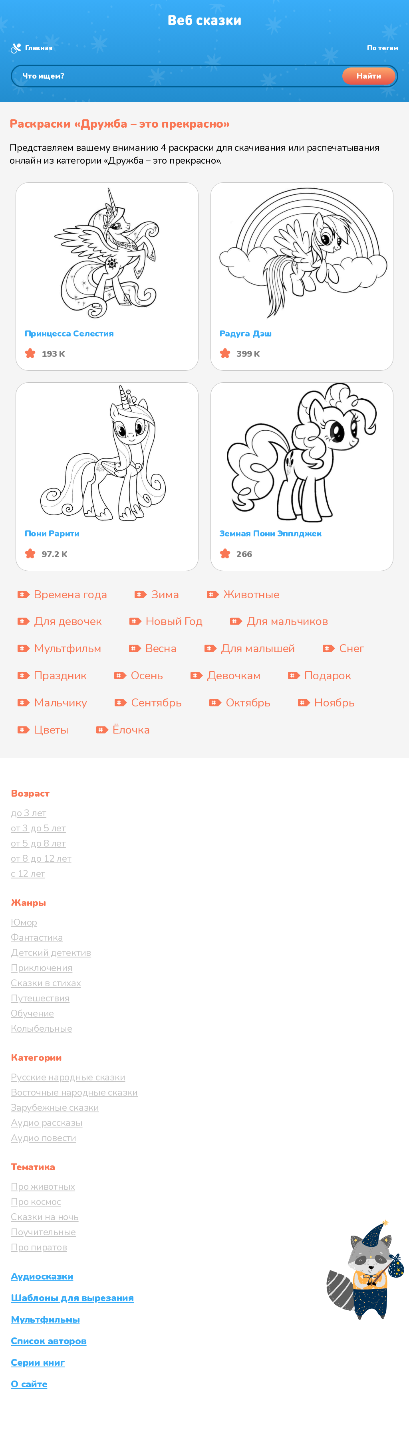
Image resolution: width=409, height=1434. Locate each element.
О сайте (29, 1384)
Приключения (41, 967)
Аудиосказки (42, 1276)
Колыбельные (41, 1028)
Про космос (36, 1201)
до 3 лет (28, 813)
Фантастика (37, 937)
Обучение (32, 1013)
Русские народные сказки (68, 1077)
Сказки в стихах (46, 983)
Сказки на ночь (45, 1216)
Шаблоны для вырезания (72, 1298)
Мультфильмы (45, 1319)
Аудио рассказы (47, 1122)
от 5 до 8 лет (38, 843)
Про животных (43, 1186)
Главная (38, 48)
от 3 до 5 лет (38, 828)
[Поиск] (204, 76)
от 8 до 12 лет (41, 858)
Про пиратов (39, 1247)
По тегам (382, 48)
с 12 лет (28, 873)
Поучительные (43, 1232)
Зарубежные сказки (55, 1107)
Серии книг (38, 1362)
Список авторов (49, 1341)
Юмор (24, 922)
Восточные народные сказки (74, 1092)
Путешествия (40, 998)
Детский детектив (51, 952)
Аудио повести (43, 1137)
